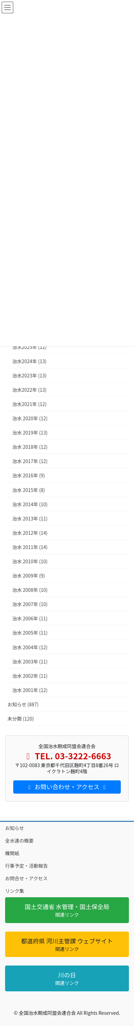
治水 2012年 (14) (29, 532)
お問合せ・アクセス (26, 878)
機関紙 (12, 853)
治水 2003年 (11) (29, 661)
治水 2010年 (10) (29, 561)
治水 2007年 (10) (29, 604)
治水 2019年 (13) (29, 432)
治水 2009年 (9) (28, 575)
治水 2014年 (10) (29, 504)
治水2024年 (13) (29, 361)
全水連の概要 (19, 840)
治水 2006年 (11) (29, 618)
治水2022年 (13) (29, 389)
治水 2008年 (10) (29, 589)
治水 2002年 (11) (29, 675)
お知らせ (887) (23, 704)
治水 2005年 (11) (29, 632)
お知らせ (14, 828)
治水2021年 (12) (29, 404)
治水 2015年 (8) (28, 490)
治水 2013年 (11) (29, 518)
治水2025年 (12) (29, 346)
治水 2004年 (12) (29, 647)
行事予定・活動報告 (26, 865)
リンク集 (14, 890)
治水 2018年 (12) (29, 446)
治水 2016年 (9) (28, 475)
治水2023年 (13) (29, 375)
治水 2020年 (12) (29, 418)
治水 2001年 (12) (29, 690)
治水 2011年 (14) (29, 547)
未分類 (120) (20, 718)
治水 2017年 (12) (29, 461)
